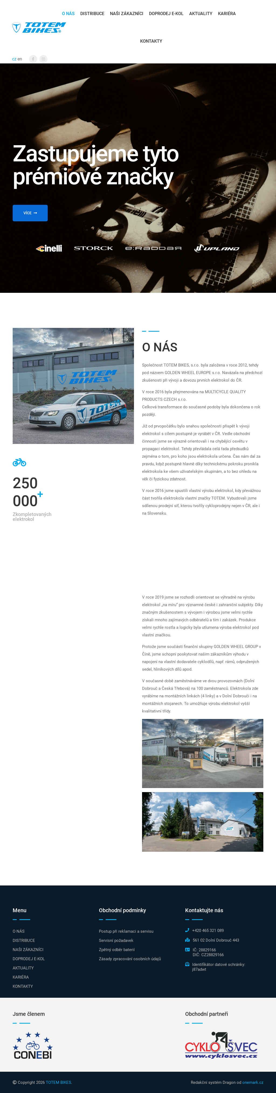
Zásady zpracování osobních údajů (130, 958)
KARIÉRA (227, 13)
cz (14, 59)
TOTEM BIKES (58, 1082)
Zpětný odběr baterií (117, 949)
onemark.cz (252, 1082)
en (20, 59)
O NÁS (68, 13)
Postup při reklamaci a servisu (126, 931)
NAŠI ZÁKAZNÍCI (126, 13)
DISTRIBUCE (92, 13)
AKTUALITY (200, 13)
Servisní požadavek (116, 940)
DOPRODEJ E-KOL (166, 13)
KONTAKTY (151, 41)
